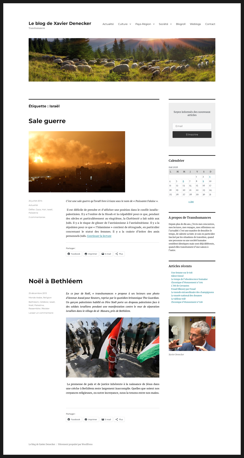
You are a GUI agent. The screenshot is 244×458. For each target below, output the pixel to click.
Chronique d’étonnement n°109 (187, 282)
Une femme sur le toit (181, 272)
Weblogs (195, 24)
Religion (47, 297)
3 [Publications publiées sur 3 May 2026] (209, 176)
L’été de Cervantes (180, 285)
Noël (31, 305)
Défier (32, 209)
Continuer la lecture (99, 235)
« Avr (191, 201)
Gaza (38, 209)
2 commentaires (37, 217)
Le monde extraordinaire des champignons (192, 292)
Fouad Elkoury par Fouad (183, 289)
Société (163, 24)
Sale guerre (47, 121)
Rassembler (35, 308)
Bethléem (34, 302)
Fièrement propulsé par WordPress (75, 444)
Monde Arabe (35, 297)
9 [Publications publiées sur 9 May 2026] (203, 181)
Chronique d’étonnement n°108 (187, 302)
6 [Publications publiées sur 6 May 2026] (183, 181)
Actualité (108, 24)
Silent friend (177, 276)
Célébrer (44, 302)
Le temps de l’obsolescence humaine (189, 279)
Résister (45, 308)
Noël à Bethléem (56, 281)
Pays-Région (143, 24)
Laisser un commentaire (41, 313)
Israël (49, 209)
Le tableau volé (178, 299)
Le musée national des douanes (186, 295)
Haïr (44, 209)
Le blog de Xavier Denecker (60, 23)
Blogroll (180, 24)
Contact (210, 24)
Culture (123, 24)
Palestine (33, 212)
